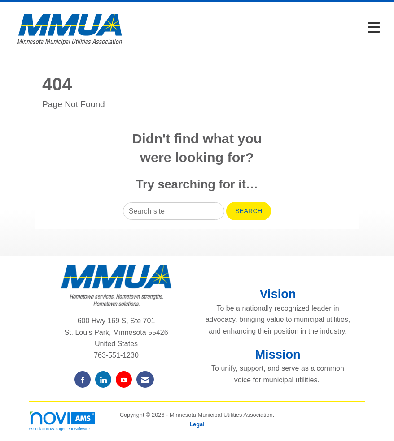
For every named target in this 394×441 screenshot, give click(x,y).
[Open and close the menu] (258, 28)
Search (248, 210)
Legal (196, 424)
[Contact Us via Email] (145, 379)
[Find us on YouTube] (124, 379)
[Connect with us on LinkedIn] (103, 379)
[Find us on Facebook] (82, 379)
